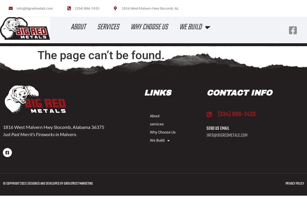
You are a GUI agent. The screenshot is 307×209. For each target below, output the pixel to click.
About (78, 27)
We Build (195, 27)
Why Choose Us (149, 27)
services (108, 27)
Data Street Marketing (78, 184)
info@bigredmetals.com (227, 135)
